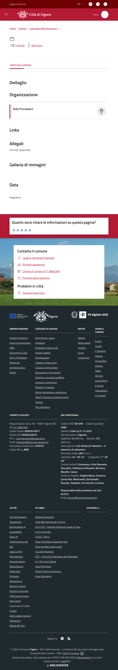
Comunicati (83, 358)
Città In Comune (71, 653)
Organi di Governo (19, 338)
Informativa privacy (19, 596)
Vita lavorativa (42, 407)
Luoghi (98, 346)
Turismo (39, 402)
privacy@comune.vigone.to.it (82, 498)
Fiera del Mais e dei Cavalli (48, 547)
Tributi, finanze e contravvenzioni (52, 397)
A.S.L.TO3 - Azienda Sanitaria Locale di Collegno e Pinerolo (65, 527)
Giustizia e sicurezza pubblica (49, 377)
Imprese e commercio (46, 382)
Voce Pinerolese (43, 566)
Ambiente (40, 343)
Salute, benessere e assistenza (51, 392)
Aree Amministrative (20, 343)
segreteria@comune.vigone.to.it (32, 442)
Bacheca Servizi (18, 586)
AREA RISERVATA (57, 665)
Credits (13, 611)
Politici (13, 372)
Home (13, 29)
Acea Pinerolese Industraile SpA (51, 542)
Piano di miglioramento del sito (19, 542)
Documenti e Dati (18, 353)
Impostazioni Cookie (20, 606)
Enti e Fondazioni (18, 358)
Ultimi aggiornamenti (20, 616)
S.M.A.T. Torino (42, 537)
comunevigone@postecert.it (30, 438)
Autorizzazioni (42, 358)
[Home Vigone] (33, 14)
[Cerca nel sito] (104, 14)
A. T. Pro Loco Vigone (45, 561)
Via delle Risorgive (44, 551)
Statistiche (15, 621)
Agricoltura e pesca (45, 338)
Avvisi (81, 353)
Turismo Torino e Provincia (48, 571)
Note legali (15, 601)
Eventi (98, 341)
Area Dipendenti (43, 576)
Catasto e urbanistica (46, 362)
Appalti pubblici (43, 353)
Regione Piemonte (44, 517)
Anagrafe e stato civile (46, 348)
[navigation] (6, 14)
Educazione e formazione (48, 372)
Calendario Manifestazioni (43, 29)
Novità (22, 29)
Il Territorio (100, 351)
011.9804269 (20, 427)
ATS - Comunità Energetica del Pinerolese (56, 556)
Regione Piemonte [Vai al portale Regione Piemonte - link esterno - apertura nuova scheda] (18, 4)
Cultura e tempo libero (46, 367)
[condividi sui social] (17, 45)
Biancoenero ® (84, 657)
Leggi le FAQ (16, 551)
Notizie (81, 338)
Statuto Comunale (19, 591)
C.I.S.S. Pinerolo (43, 532)
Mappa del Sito (17, 626)
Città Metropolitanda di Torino (50, 522)
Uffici (12, 348)
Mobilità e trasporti (44, 387)
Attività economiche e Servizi (101, 380)
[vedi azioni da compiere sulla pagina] (34, 45)
